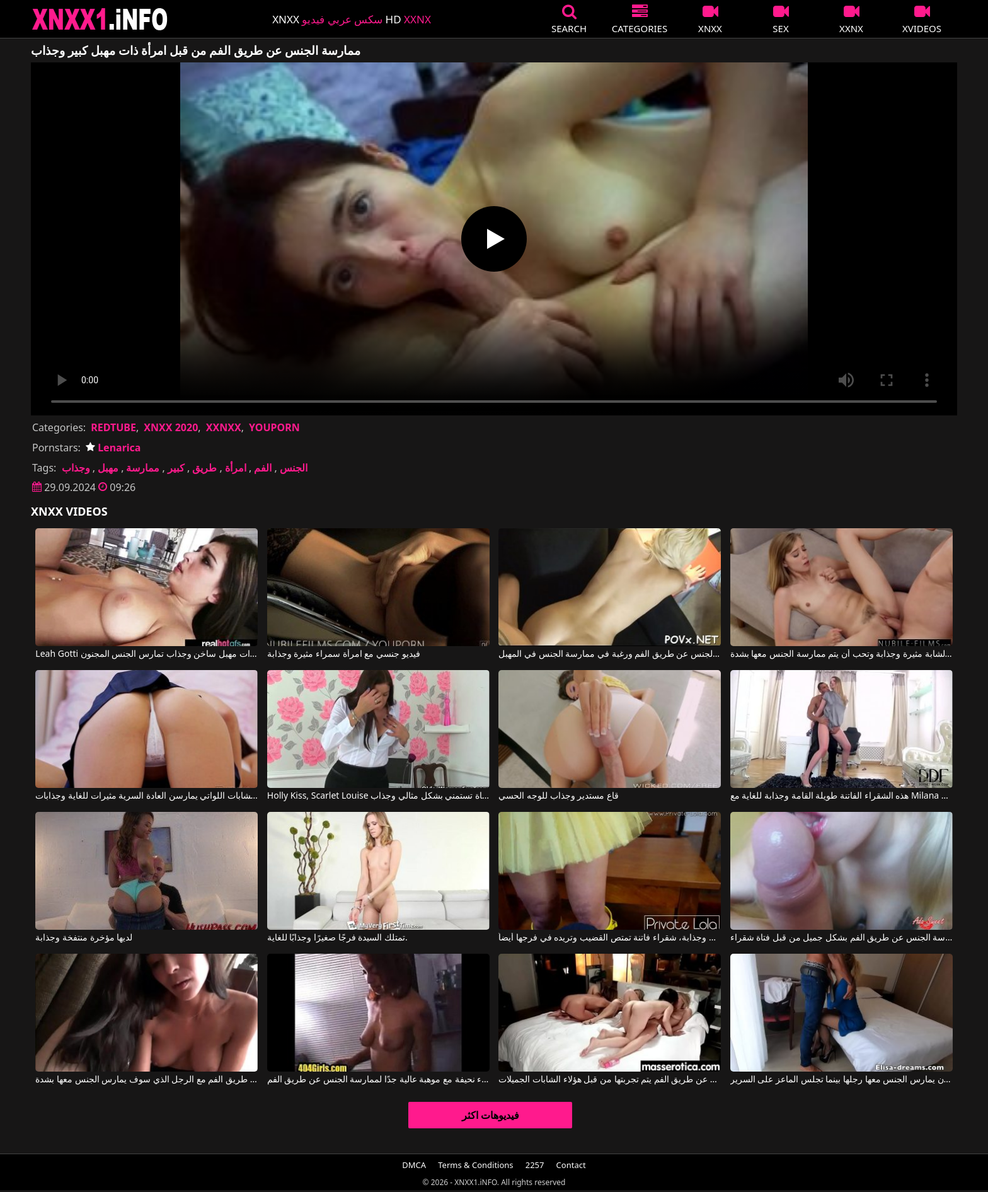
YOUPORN (274, 427)
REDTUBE (113, 427)
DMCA (414, 1165)
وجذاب (76, 468)
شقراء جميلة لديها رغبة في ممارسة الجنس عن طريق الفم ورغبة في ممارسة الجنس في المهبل (609, 654)
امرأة (235, 468)
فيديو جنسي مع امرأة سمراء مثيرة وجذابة (343, 654)
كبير (176, 468)
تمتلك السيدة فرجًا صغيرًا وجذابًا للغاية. (337, 938)
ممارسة (142, 468)
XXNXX (223, 427)
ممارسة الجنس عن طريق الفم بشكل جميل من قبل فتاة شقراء (841, 938)
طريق (204, 468)
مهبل (108, 468)
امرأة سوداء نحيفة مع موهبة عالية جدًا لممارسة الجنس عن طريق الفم (378, 1080)
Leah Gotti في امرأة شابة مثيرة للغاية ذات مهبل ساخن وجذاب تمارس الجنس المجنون (146, 654)
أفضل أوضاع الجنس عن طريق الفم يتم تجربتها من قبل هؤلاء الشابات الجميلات (609, 1080)
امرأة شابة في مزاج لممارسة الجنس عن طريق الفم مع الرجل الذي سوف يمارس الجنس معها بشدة (146, 1080)
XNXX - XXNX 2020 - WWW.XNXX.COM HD (100, 19)
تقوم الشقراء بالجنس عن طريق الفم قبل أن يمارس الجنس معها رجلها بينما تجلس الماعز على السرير (841, 1080)
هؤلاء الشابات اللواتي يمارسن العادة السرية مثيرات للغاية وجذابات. (146, 796)
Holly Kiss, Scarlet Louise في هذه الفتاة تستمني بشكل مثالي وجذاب (378, 796)
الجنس (293, 468)
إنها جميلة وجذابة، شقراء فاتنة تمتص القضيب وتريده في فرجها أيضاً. (609, 938)
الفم (263, 468)
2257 (535, 1165)
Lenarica (113, 447)
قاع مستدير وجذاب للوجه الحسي (558, 796)
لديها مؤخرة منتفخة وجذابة (83, 938)
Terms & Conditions (475, 1165)
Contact (571, 1165)
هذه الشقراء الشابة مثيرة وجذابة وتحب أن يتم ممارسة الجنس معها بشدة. (841, 654)
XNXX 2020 (171, 427)
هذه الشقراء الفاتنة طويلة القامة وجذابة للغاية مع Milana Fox (841, 796)
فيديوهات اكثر (490, 1115)
